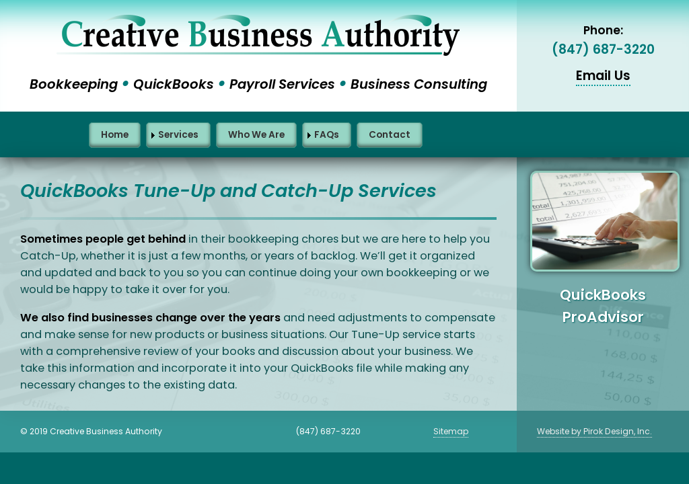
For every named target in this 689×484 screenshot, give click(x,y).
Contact (389, 134)
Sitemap (450, 431)
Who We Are (256, 134)
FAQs (326, 134)
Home (115, 134)
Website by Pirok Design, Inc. (594, 431)
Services (178, 134)
